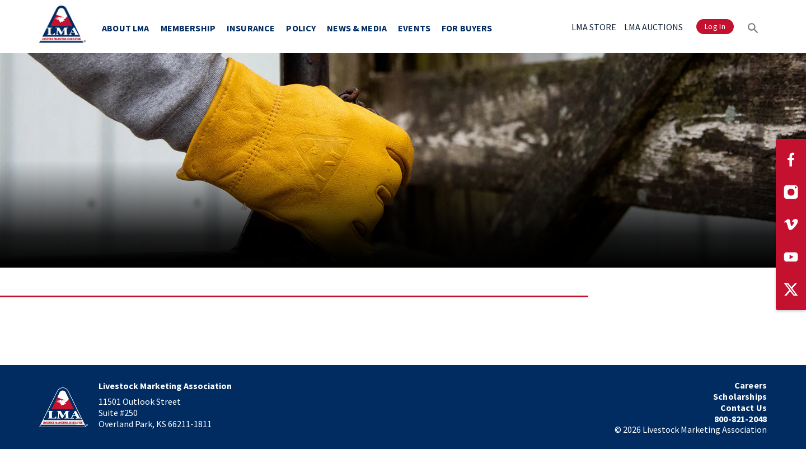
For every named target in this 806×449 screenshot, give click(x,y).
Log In (715, 26)
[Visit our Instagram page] (791, 192)
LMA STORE (593, 26)
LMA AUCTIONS (653, 26)
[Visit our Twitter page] (791, 289)
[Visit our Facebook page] (791, 160)
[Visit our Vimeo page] (791, 224)
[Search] (753, 26)
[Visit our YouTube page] (791, 257)
